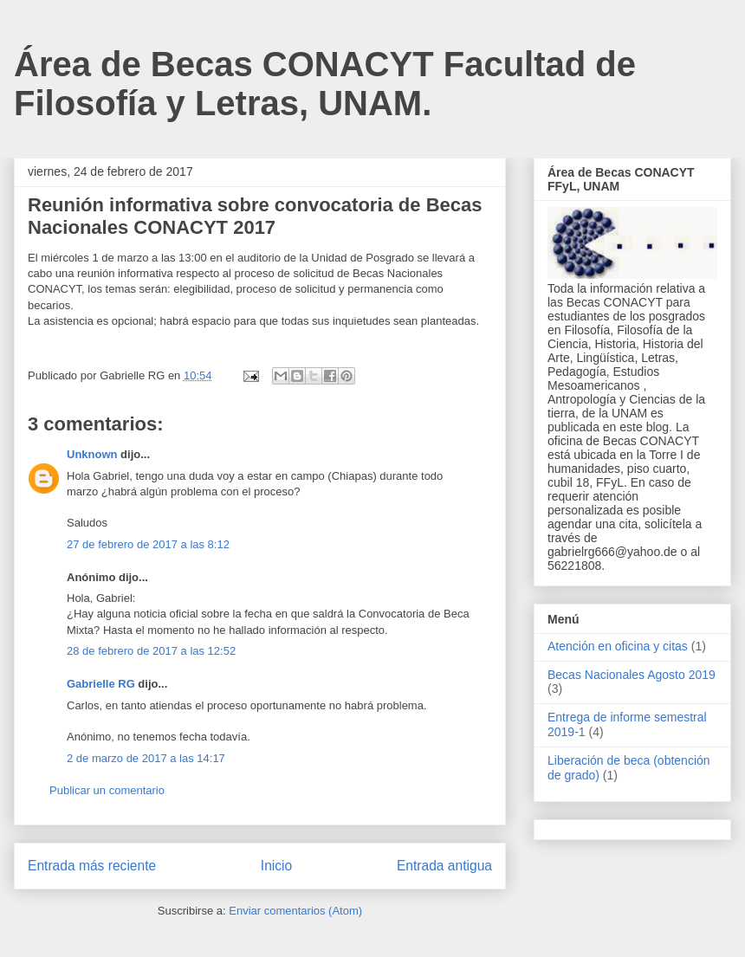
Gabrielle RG (101, 683)
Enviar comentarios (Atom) (295, 910)
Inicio (276, 865)
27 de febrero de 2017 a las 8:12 (148, 544)
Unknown (92, 454)
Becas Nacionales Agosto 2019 (631, 675)
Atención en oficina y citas (617, 646)
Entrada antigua (444, 865)
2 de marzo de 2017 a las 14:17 (146, 758)
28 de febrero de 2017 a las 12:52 (151, 650)
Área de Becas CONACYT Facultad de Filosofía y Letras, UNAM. (325, 83)
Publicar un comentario (107, 790)
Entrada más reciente (92, 865)
